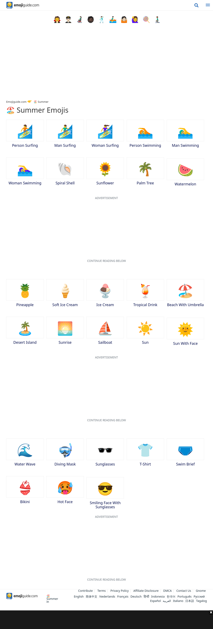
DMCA (167, 591)
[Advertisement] (106, 619)
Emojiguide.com (16, 102)
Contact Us (183, 591)
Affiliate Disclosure (146, 591)
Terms (102, 591)
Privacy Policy (120, 591)
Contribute (85, 591)
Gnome (201, 591)
